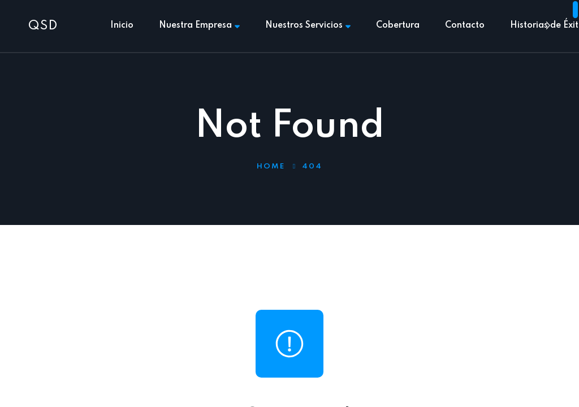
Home (271, 166)
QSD (43, 26)
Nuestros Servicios (308, 25)
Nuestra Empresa (199, 25)
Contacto (465, 25)
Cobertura (398, 25)
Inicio (121, 25)
